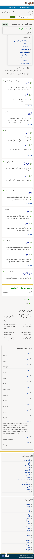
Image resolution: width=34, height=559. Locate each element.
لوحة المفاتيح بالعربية (25, 7)
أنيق (28, 353)
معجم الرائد (25, 46)
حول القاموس (12, 7)
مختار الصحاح (25, 55)
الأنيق (27, 442)
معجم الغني (25, 43)
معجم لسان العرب (23, 57)
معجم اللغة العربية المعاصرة (21, 41)
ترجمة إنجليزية (25, 63)
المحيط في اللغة (24, 52)
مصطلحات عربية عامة (22, 60)
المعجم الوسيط (24, 49)
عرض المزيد (29, 105)
